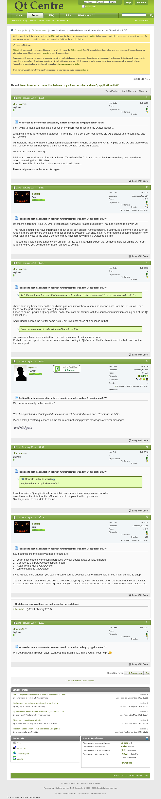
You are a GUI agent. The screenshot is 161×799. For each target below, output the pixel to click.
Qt (26, 30)
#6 (147, 517)
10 (116, 386)
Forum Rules (126, 763)
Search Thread (128, 91)
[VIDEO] (124, 754)
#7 (147, 622)
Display (142, 91)
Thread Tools (111, 91)
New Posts (16, 20)
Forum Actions (45, 20)
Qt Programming (39, 30)
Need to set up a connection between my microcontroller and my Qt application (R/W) (69, 85)
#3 (147, 262)
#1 (147, 97)
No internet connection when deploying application (35, 703)
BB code (124, 743)
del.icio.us (21, 748)
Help (128, 2)
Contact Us (118, 775)
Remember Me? (89, 7)
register (46, 53)
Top (147, 673)
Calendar (32, 20)
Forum (35, 15)
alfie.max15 (19, 609)
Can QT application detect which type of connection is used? (39, 694)
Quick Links (61, 20)
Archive (139, 775)
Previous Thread (74, 680)
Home (19, 15)
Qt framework (76, 50)
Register (141, 2)
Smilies (124, 746)
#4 (147, 361)
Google (20, 759)
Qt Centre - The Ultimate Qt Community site (86, 793)
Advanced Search (142, 20)
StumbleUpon (23, 753)
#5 (147, 446)
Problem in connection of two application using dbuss (36, 728)
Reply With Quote (138, 181)
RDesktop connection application (27, 720)
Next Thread (88, 680)
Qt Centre (17, 50)
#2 (147, 187)
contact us (84, 70)
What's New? (85, 15)
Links (68, 15)
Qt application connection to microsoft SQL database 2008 (38, 711)
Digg (19, 743)
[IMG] (123, 750)
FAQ (25, 20)
